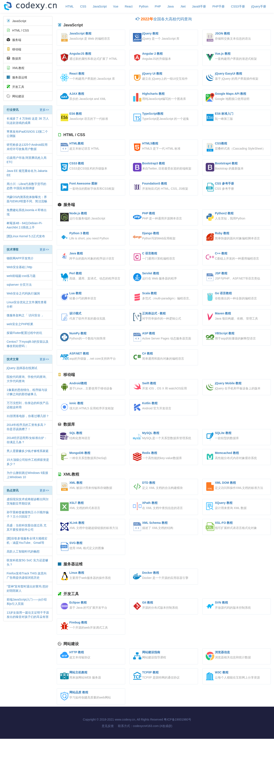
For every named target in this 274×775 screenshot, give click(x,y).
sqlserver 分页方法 (19, 284)
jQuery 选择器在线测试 (22, 368)
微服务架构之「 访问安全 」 (25, 315)
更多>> (44, 109)
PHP (158, 6)
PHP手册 (218, 6)
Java (170, 6)
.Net (183, 6)
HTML (70, 6)
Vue (115, 6)
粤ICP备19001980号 (177, 755)
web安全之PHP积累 (20, 324)
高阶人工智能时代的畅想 (23, 551)
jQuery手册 (258, 6)
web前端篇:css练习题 (21, 276)
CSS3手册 (238, 6)
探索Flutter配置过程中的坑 (24, 333)
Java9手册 (199, 6)
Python (143, 6)
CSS (83, 6)
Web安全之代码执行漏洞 (23, 293)
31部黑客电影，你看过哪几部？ (28, 416)
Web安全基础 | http (19, 267)
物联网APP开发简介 (20, 258)
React (129, 6)
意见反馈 (108, 762)
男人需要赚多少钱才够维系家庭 (28, 451)
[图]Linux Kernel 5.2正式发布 (26, 236)
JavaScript (100, 6)
